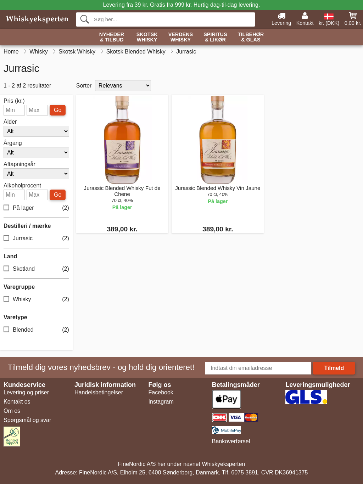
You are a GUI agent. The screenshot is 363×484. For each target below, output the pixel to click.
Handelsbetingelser (98, 392)
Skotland (36, 269)
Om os (12, 411)
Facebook (161, 392)
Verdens (180, 37)
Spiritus (215, 37)
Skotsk (147, 37)
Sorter (84, 86)
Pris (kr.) (14, 101)
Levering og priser (26, 392)
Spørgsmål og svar (27, 420)
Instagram (161, 402)
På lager (36, 208)
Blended (36, 330)
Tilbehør (251, 37)
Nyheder (111, 37)
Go (57, 110)
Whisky (36, 299)
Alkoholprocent (22, 185)
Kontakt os (17, 402)
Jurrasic (36, 238)
